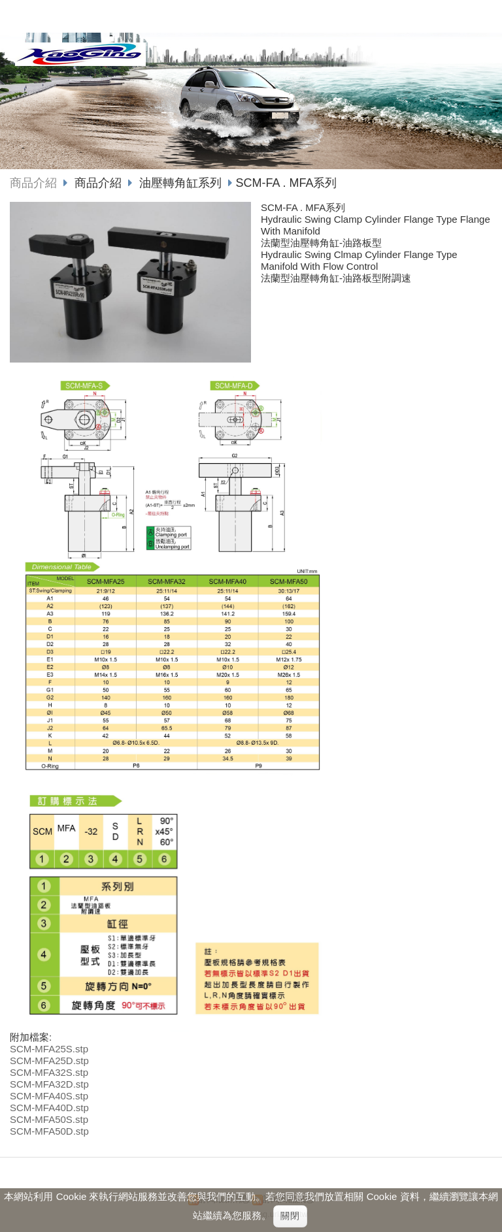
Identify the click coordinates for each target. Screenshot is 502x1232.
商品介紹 (33, 182)
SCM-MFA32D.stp (49, 1084)
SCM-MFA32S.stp (49, 1072)
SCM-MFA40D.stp (49, 1107)
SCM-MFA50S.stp (49, 1119)
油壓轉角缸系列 (180, 182)
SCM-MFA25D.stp (49, 1060)
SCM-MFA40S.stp (49, 1095)
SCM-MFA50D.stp (49, 1131)
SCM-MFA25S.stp (49, 1048)
